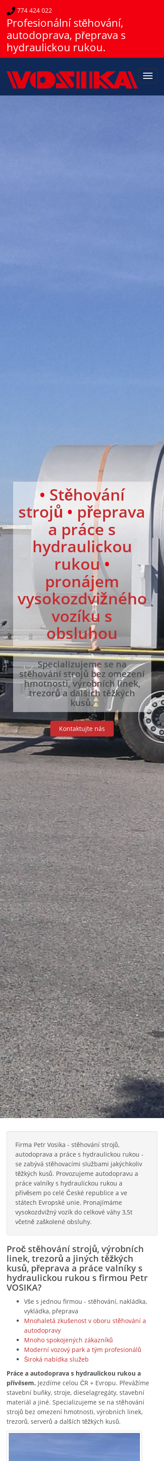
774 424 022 (33, 10)
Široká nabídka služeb (56, 1359)
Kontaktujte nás (82, 728)
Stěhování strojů (71, 502)
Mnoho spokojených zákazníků (68, 1340)
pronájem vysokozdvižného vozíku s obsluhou (82, 607)
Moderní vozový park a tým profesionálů (82, 1349)
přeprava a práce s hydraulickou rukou (89, 538)
